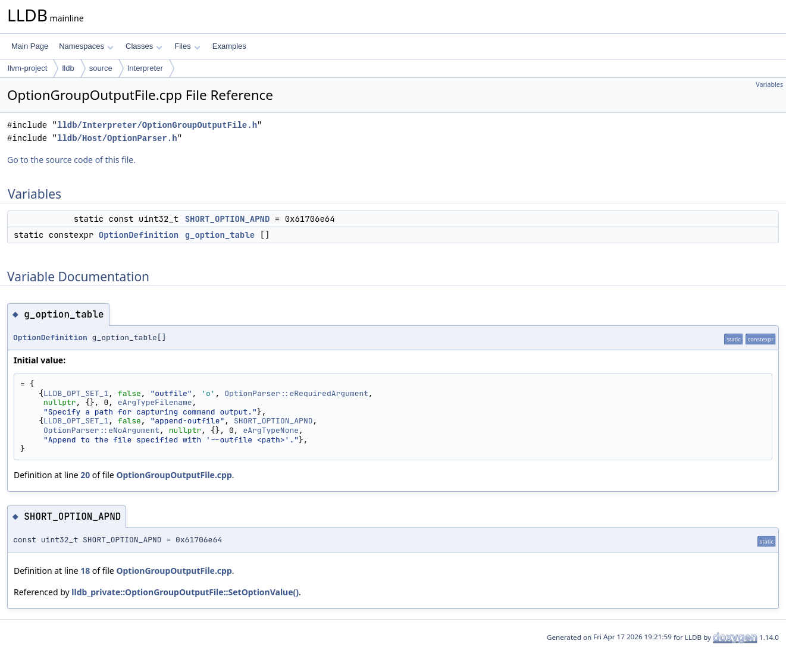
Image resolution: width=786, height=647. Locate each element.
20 (85, 474)
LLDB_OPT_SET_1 (75, 393)
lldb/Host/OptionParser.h (117, 138)
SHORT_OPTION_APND (227, 218)
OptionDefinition (139, 235)
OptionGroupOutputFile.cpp (173, 474)
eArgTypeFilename (155, 402)
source (100, 68)
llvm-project (27, 68)
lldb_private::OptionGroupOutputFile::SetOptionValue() (185, 592)
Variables (769, 84)
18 (85, 570)
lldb (68, 68)
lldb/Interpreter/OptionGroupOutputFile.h (157, 125)
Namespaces (86, 46)
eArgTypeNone (271, 430)
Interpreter (145, 68)
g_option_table (220, 235)
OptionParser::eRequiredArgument (296, 393)
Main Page (29, 46)
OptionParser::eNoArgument (101, 430)
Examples (229, 46)
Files (187, 46)
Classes (144, 46)
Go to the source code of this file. (71, 159)
